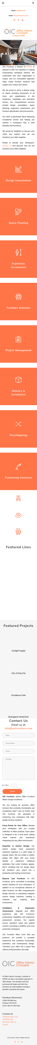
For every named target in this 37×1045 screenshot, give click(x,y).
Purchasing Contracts (18, 477)
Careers (5, 1024)
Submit (12, 791)
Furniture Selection (18, 307)
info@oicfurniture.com (20, 15)
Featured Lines (18, 547)
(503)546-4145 (21, 10)
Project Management (18, 350)
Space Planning (18, 222)
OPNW (29, 67)
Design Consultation (18, 180)
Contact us (6, 146)
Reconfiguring (18, 435)
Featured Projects (18, 626)
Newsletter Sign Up (9, 1022)
